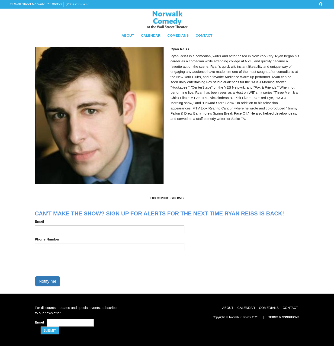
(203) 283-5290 (78, 4)
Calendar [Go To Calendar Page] (151, 35)
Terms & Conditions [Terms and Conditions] (283, 317)
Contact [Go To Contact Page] (204, 35)
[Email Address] (70, 323)
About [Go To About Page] (128, 35)
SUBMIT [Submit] (50, 330)
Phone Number (47, 239)
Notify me (47, 281)
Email (39, 221)
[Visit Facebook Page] (320, 4)
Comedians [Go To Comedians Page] (178, 35)
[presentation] (70, 263)
